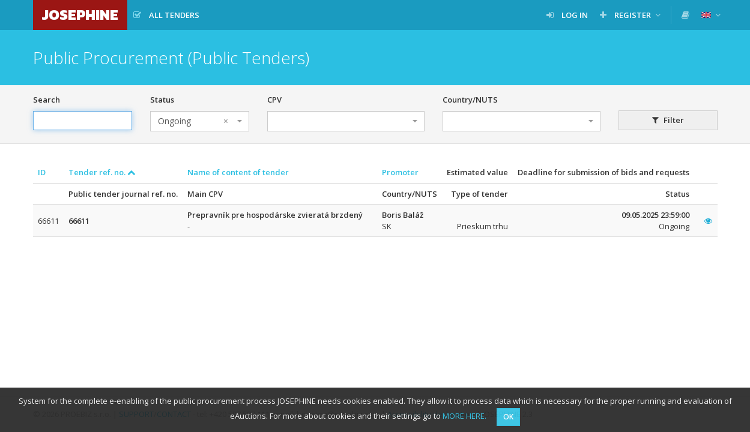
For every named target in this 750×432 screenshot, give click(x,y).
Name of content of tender (238, 172)
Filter (668, 120)
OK (508, 417)
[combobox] (199, 121)
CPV (274, 99)
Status (162, 99)
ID (42, 172)
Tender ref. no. (102, 172)
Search (46, 99)
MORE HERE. (464, 415)
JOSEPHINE (80, 14)
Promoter (400, 172)
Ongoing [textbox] (193, 121)
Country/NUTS (470, 99)
